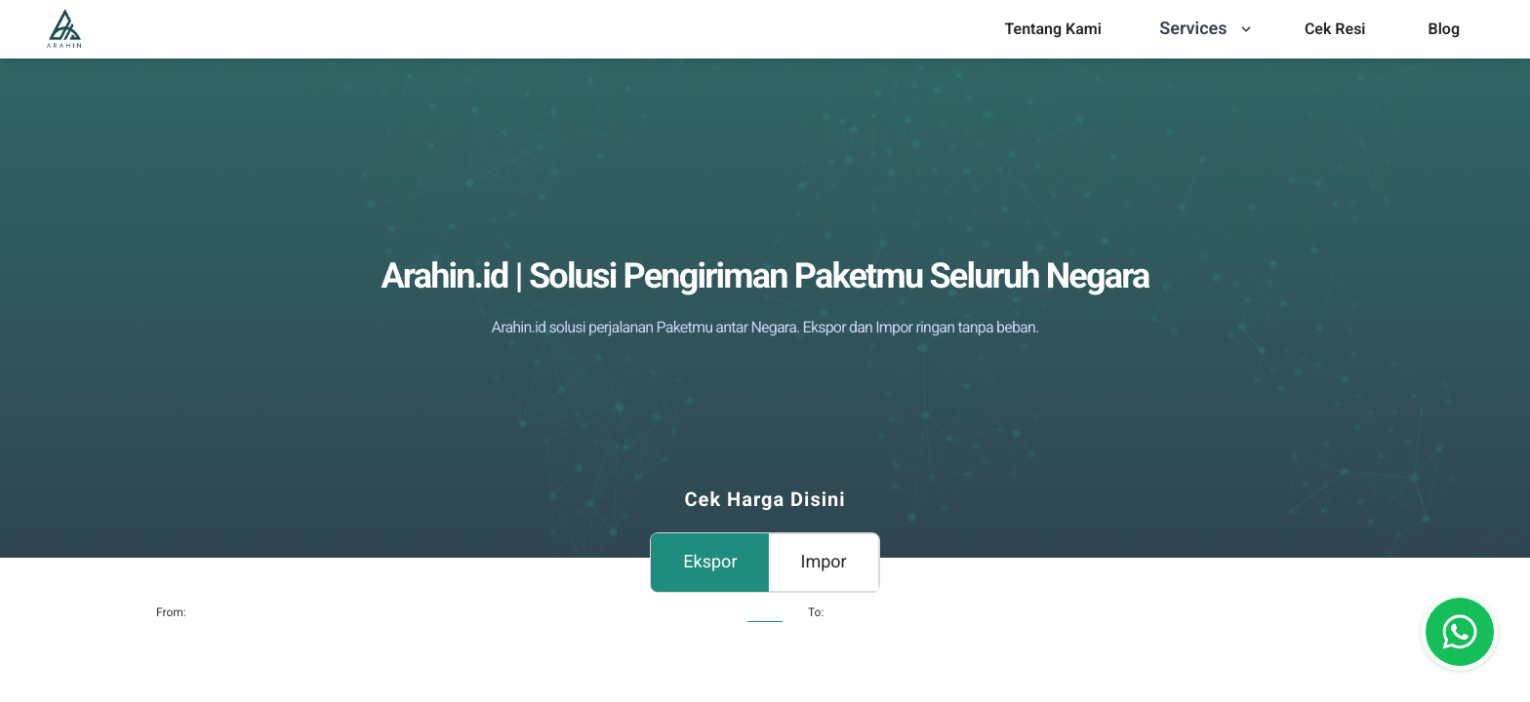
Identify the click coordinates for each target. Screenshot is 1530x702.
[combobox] (820, 642)
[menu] (1052, 29)
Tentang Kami (1052, 29)
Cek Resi (1335, 29)
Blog (1444, 29)
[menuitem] (1052, 29)
